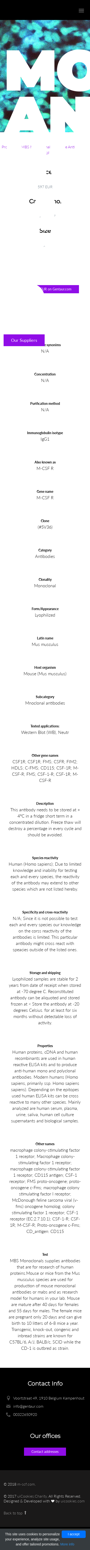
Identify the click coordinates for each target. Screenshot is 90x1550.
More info (67, 1544)
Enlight (30, 10)
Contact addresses (45, 1452)
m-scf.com (26, 1484)
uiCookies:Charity (32, 1496)
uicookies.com (73, 1501)
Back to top (15, 1513)
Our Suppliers (24, 340)
